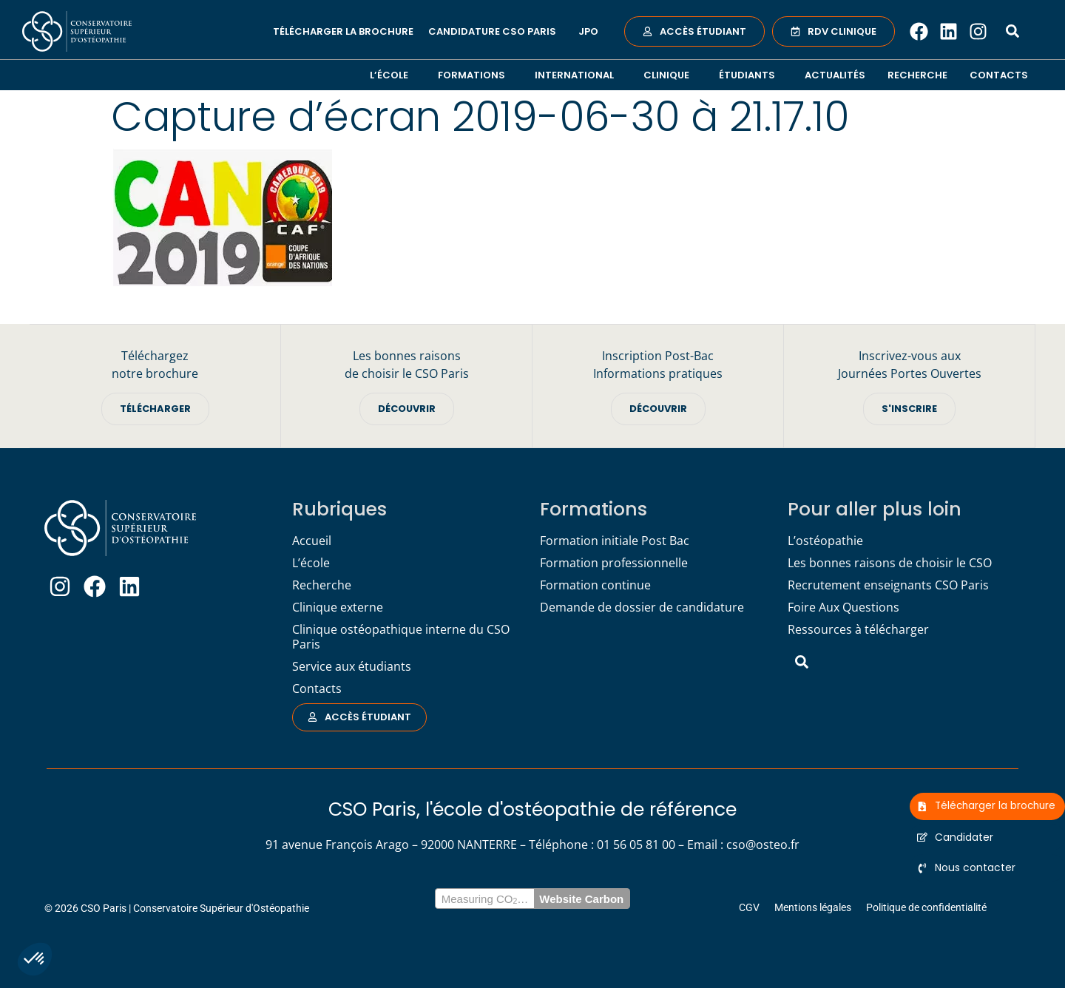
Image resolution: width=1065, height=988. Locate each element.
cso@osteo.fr (762, 844)
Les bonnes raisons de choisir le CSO (890, 563)
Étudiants (750, 74)
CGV (749, 907)
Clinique (670, 74)
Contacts (999, 75)
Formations (475, 74)
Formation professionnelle (614, 563)
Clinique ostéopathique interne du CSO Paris (401, 636)
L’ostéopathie (825, 540)
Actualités (835, 75)
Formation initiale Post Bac (614, 540)
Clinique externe (337, 607)
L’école (393, 74)
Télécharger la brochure (343, 31)
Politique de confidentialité (926, 907)
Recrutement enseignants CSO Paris (888, 585)
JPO (588, 31)
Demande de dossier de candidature (642, 607)
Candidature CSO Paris (496, 31)
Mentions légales (812, 907)
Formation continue (595, 585)
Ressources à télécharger (858, 629)
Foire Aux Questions (843, 607)
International (578, 74)
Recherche (917, 75)
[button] (35, 959)
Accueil (311, 540)
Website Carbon (581, 899)
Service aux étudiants (351, 666)
